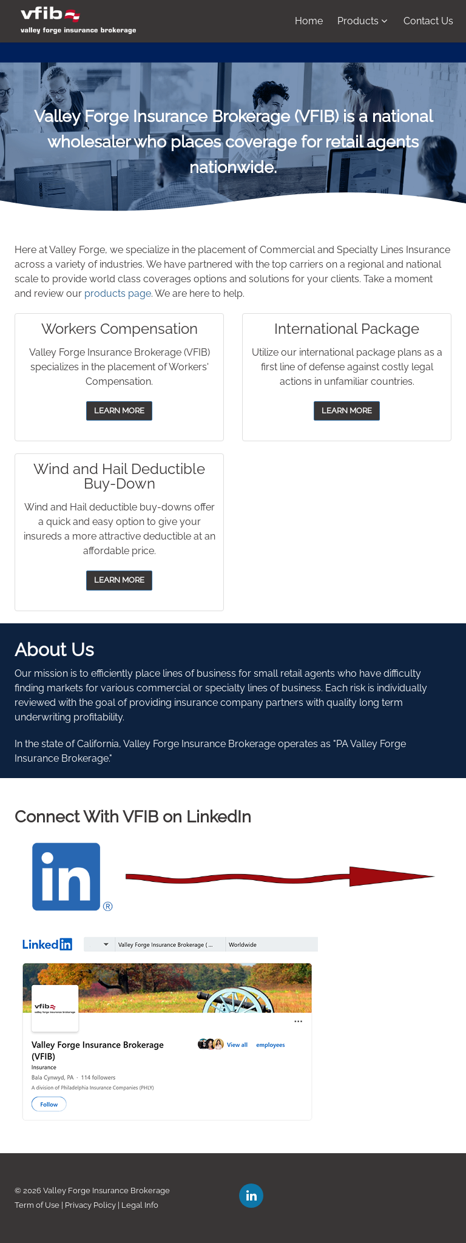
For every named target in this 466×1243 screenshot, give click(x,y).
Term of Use (37, 1205)
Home (309, 21)
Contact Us (428, 21)
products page (117, 293)
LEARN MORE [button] (119, 410)
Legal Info (139, 1205)
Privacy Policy (90, 1205)
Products (362, 21)
